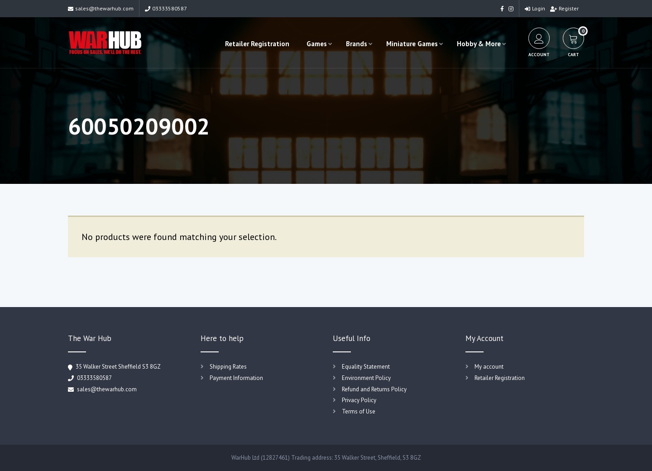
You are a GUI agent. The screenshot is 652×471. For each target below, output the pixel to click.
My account (489, 366)
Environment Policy (366, 378)
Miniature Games (412, 43)
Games (317, 43)
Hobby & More (479, 43)
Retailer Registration (257, 43)
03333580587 (166, 8)
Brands (356, 43)
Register (564, 8)
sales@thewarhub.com (101, 8)
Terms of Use (358, 411)
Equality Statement (366, 366)
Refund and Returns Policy (374, 389)
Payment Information (236, 378)
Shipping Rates (228, 366)
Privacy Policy (359, 400)
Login (535, 8)
